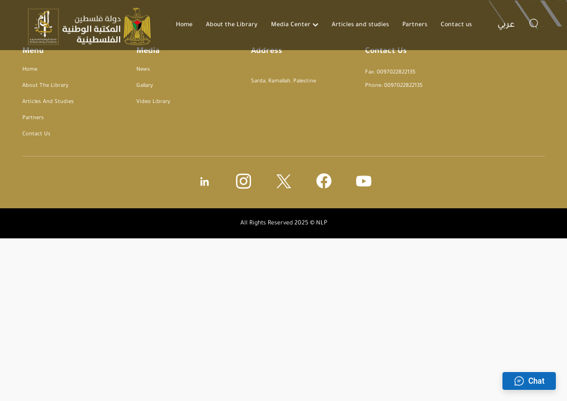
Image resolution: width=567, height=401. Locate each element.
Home (184, 25)
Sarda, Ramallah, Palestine (283, 82)
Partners (414, 25)
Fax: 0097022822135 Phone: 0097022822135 (394, 79)
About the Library (232, 25)
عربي (506, 25)
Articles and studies (360, 25)
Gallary (144, 86)
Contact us (456, 25)
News (143, 70)
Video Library (153, 102)
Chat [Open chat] (529, 381)
